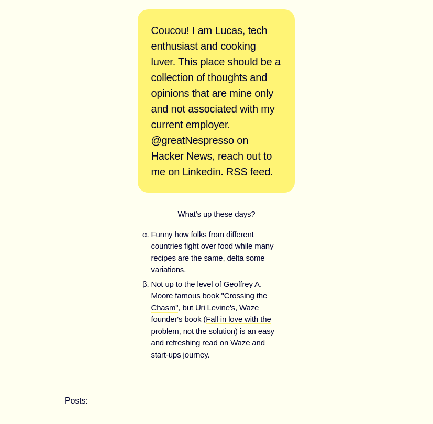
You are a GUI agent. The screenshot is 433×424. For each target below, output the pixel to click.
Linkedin (201, 171)
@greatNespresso (192, 140)
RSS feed (248, 171)
